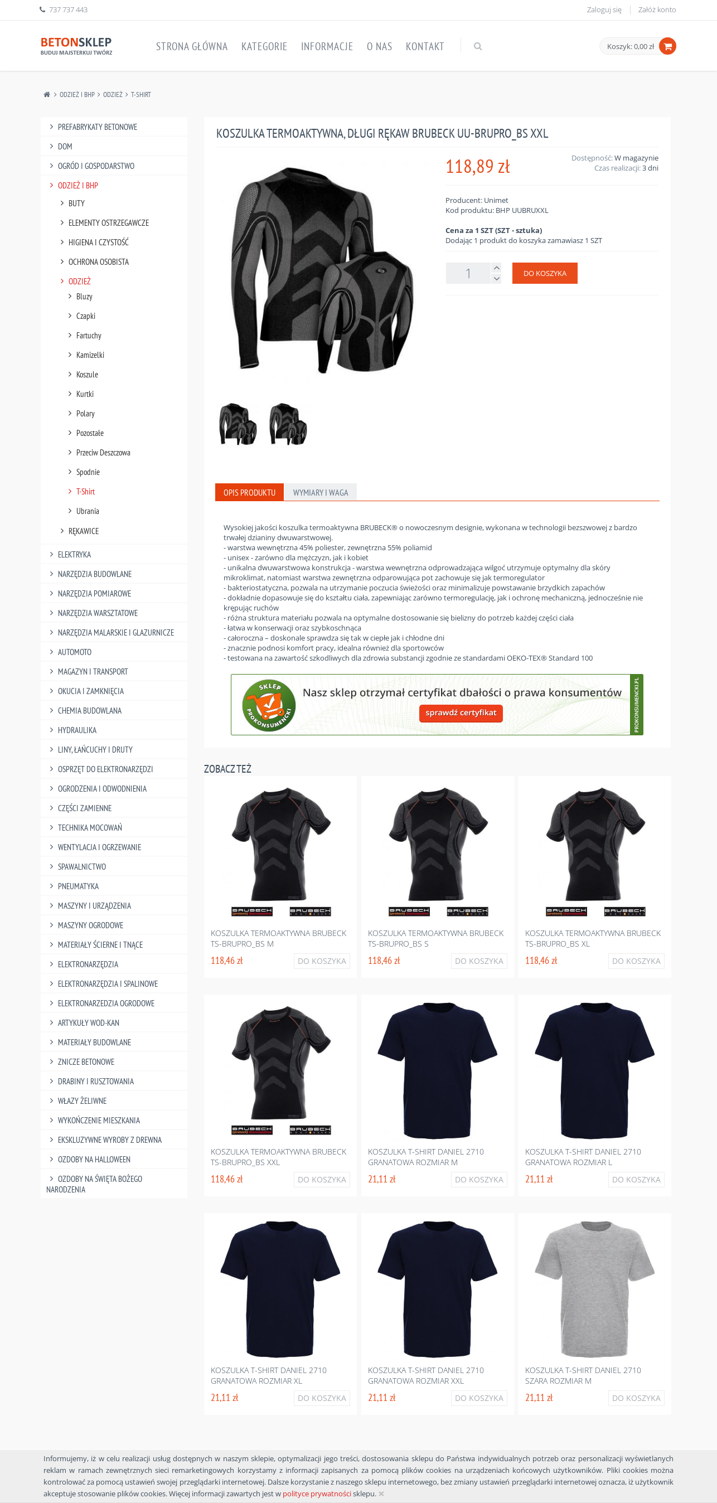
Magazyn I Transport (87, 671)
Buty (71, 203)
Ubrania (82, 511)
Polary (80, 413)
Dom (59, 146)
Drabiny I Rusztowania (90, 1081)
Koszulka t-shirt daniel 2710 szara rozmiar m (583, 1375)
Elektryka (68, 554)
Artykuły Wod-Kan (82, 1022)
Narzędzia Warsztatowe (92, 613)
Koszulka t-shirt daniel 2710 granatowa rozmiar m (426, 1156)
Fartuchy (83, 335)
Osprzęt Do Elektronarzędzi (99, 769)
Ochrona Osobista (93, 261)
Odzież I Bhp (77, 94)
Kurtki (79, 394)
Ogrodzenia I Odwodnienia (96, 788)
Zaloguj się (604, 9)
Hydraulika (71, 730)
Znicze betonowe (80, 1061)
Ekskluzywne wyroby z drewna (104, 1139)
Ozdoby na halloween (88, 1159)
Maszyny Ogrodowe (84, 925)
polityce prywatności (317, 1494)
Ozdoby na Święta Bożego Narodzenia (94, 1184)
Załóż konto (657, 9)
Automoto (68, 652)
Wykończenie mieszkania (93, 1120)
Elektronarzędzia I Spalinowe (102, 983)
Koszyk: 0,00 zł (630, 46)
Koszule (81, 374)
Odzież (113, 94)
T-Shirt (141, 94)
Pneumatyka (72, 886)
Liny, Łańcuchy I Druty (89, 749)
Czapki (80, 316)
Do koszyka (545, 273)
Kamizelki (84, 355)
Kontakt (425, 46)
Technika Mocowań (84, 827)
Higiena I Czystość (93, 242)
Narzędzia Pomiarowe (88, 593)
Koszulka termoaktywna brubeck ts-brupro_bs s (435, 938)
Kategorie (264, 46)
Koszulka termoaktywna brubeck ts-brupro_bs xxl (278, 1156)
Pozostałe (84, 433)
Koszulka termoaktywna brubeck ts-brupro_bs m (278, 938)
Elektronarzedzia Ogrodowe (100, 1003)
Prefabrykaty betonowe (91, 127)
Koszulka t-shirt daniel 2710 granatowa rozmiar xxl (426, 1375)
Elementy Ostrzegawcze (103, 222)
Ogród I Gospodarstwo (90, 166)
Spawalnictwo (76, 866)
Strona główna (192, 46)
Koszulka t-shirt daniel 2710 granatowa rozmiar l (583, 1156)
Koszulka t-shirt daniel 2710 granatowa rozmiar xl (269, 1375)
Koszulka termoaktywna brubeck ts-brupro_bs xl (593, 938)
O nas (380, 46)
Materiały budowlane (88, 1042)
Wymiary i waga (320, 492)
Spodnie (82, 472)
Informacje (327, 46)
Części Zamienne (79, 808)
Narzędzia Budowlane (89, 574)
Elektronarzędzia (82, 964)
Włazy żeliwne (76, 1100)
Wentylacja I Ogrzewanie (93, 847)
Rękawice (78, 531)
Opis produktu (249, 492)
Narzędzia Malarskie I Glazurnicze (110, 632)
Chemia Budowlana (84, 710)
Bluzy (79, 296)
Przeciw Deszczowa (97, 452)
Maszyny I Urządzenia (88, 905)
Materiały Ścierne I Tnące (94, 944)
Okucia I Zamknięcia (85, 691)
